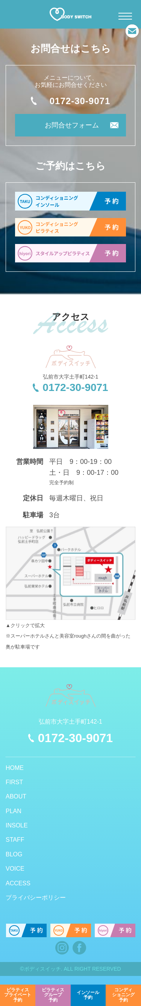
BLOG (14, 854)
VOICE (15, 868)
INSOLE (17, 825)
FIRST (14, 782)
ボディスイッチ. (43, 969)
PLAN (13, 811)
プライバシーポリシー (36, 897)
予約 (17, 995)
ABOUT (16, 796)
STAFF (15, 839)
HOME (15, 768)
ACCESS (18, 883)
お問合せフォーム (72, 125)
